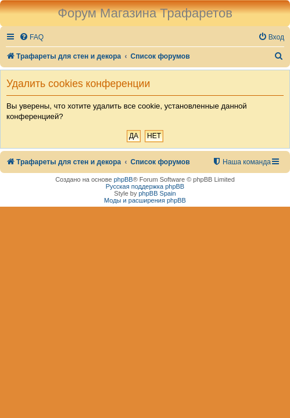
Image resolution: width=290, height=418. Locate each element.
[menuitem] (31, 37)
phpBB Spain (157, 193)
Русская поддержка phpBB (145, 186)
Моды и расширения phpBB (145, 200)
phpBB (123, 179)
